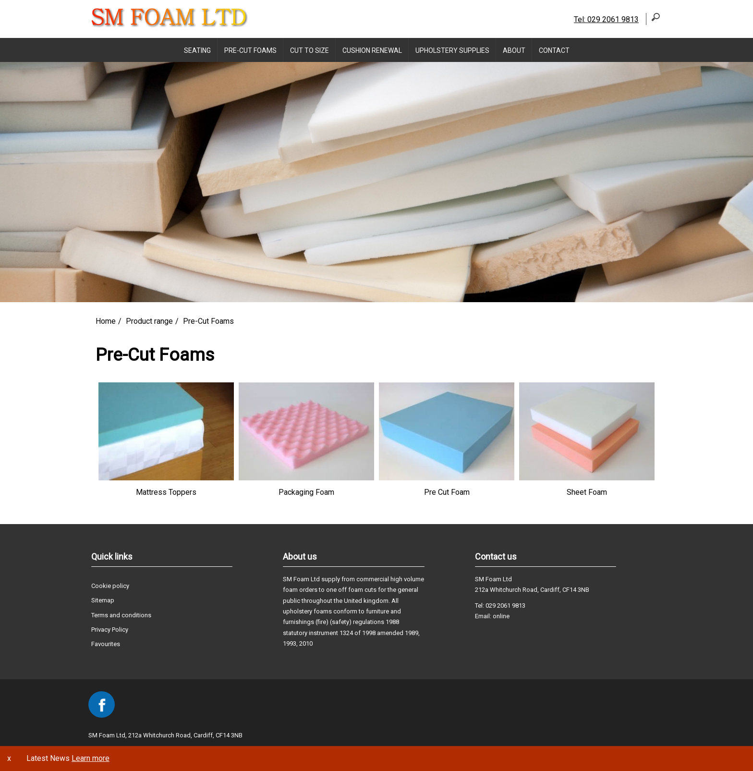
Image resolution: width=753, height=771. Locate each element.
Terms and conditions (121, 615)
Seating (197, 50)
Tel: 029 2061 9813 (606, 19)
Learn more (90, 758)
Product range (149, 321)
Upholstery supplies (452, 50)
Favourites (105, 644)
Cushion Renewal (372, 50)
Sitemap (102, 600)
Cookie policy (110, 585)
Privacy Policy (109, 629)
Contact (554, 50)
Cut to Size (309, 50)
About (514, 50)
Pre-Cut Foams (250, 50)
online (501, 616)
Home (106, 321)
